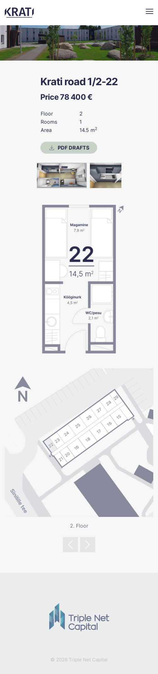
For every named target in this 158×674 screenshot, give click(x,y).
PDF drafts (68, 148)
